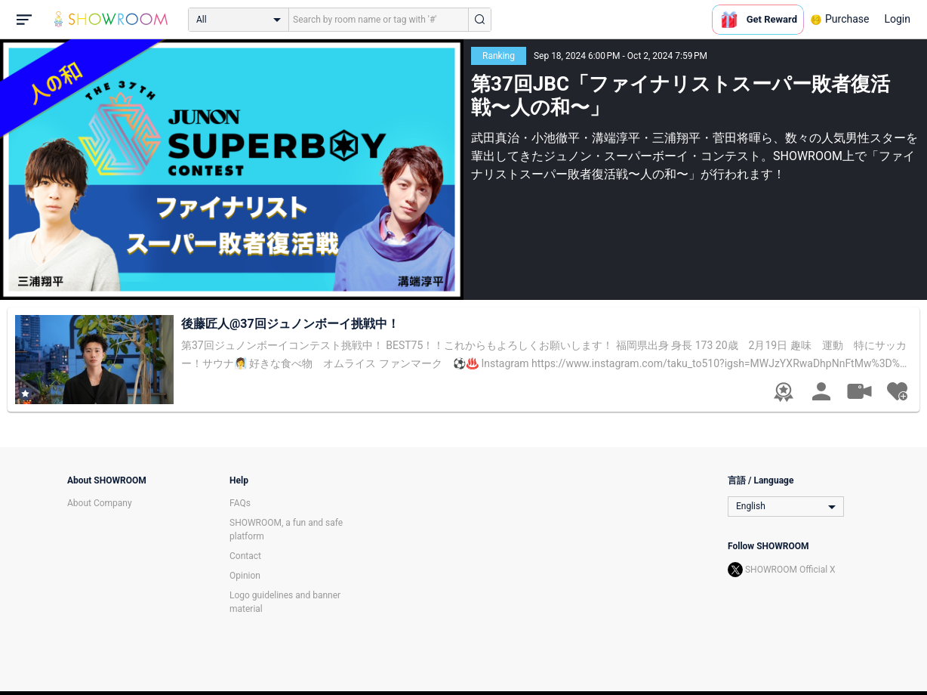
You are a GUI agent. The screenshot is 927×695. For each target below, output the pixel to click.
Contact (245, 556)
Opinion (244, 575)
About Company (99, 503)
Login (897, 19)
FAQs (240, 503)
